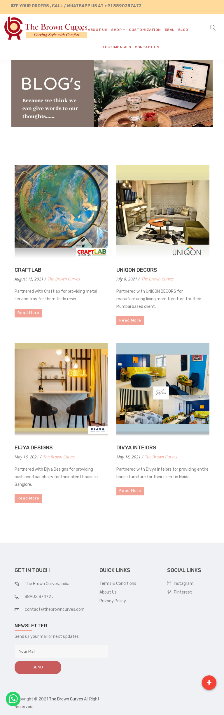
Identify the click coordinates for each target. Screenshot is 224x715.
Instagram (180, 583)
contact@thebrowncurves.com (55, 609)
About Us (108, 592)
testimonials (116, 47)
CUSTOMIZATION (145, 30)
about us (97, 30)
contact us (147, 47)
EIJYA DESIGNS (34, 447)
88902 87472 (38, 596)
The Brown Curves (64, 279)
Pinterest (179, 592)
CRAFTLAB (28, 270)
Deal (169, 30)
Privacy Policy (112, 601)
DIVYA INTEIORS (136, 447)
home (78, 30)
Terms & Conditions (117, 583)
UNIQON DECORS (136, 270)
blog (183, 30)
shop (118, 30)
